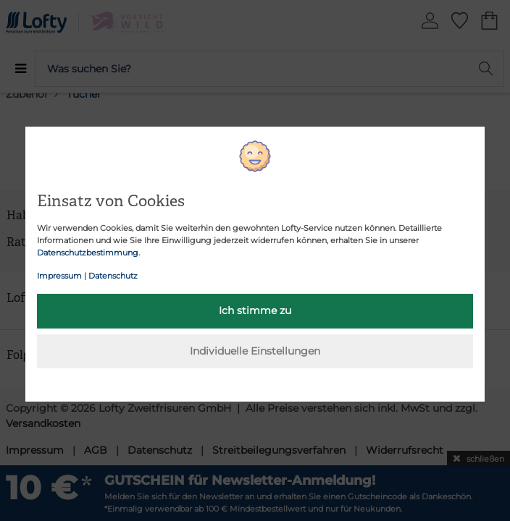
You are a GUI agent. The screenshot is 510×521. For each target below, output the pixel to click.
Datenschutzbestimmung (87, 252)
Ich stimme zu (255, 310)
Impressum (59, 276)
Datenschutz (113, 276)
